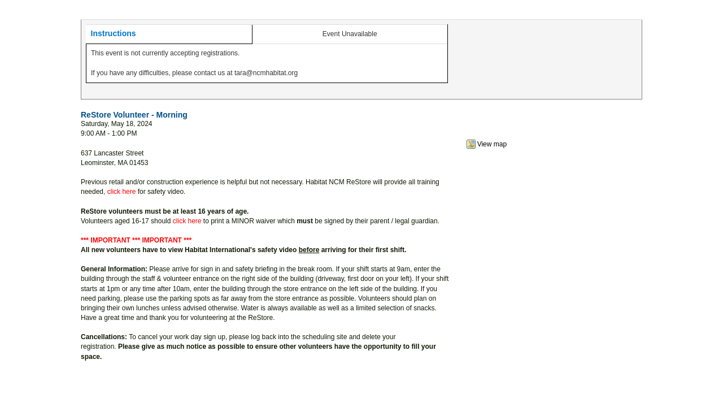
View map (492, 144)
